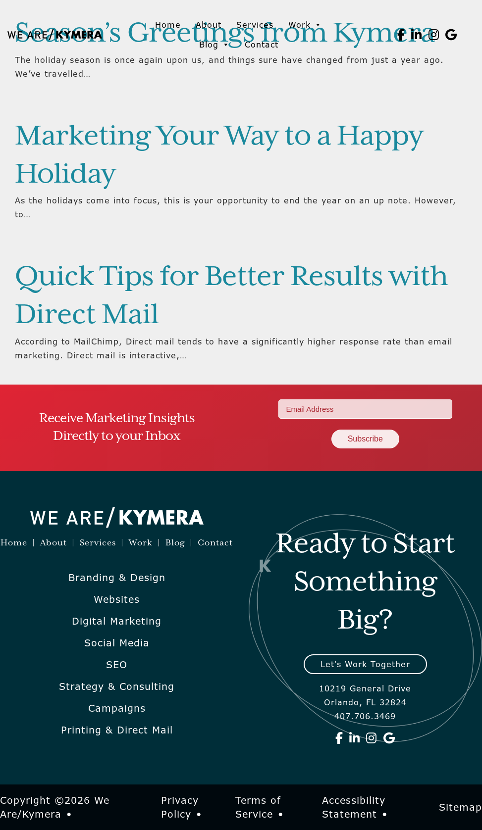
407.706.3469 (365, 716)
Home (168, 24)
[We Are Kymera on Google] (451, 35)
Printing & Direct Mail (117, 730)
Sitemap (460, 807)
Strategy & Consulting (116, 686)
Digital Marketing (116, 621)
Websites (117, 599)
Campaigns (117, 708)
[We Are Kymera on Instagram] (433, 35)
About (208, 24)
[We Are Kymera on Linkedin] (416, 35)
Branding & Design (116, 577)
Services (254, 24)
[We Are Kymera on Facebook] (401, 35)
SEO (116, 664)
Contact (261, 44)
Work (305, 25)
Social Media (117, 642)
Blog (214, 44)
